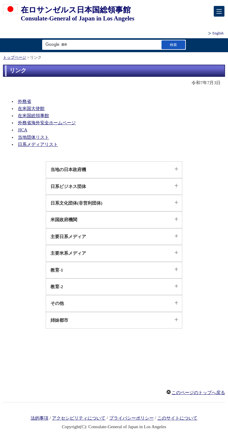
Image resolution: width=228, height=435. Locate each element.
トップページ (14, 57)
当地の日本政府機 (68, 169)
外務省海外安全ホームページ (47, 122)
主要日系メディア (68, 236)
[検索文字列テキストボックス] (101, 44)
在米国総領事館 (33, 115)
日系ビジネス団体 (68, 186)
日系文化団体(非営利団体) (76, 203)
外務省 (24, 101)
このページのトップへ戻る (198, 392)
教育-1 (56, 270)
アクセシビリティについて (78, 418)
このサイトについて (177, 418)
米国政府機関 (63, 219)
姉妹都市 (59, 320)
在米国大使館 (31, 108)
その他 (57, 303)
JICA (22, 130)
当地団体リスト (33, 137)
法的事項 (39, 418)
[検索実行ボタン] (173, 44)
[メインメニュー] (219, 11)
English (218, 33)
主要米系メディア (68, 253)
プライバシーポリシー (131, 418)
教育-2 (56, 286)
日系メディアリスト (38, 144)
